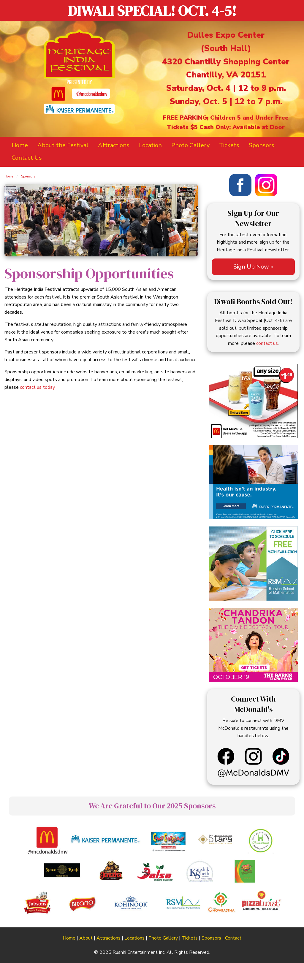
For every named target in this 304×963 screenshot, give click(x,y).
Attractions (108, 938)
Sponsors (28, 176)
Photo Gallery (163, 938)
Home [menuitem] (20, 145)
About (86, 938)
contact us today (37, 387)
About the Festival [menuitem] (62, 145)
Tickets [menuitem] (229, 145)
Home (8, 176)
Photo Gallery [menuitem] (190, 145)
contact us (267, 343)
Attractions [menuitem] (113, 145)
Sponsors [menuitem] (261, 145)
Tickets (190, 938)
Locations (134, 938)
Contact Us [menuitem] (27, 158)
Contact (233, 938)
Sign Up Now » (253, 267)
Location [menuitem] (150, 145)
